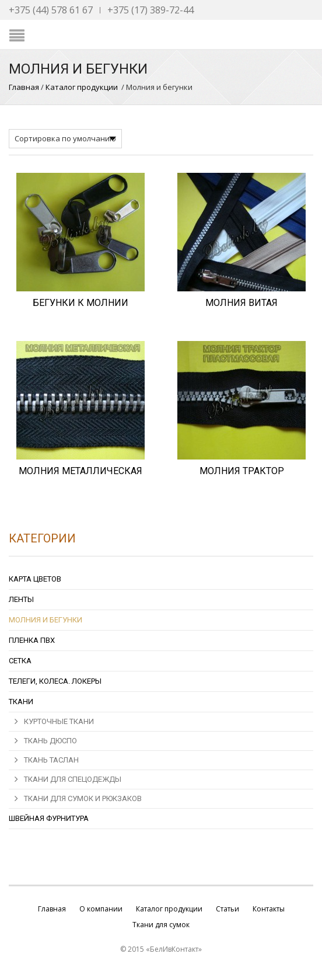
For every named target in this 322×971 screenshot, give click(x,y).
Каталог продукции (82, 87)
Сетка (20, 660)
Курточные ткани (59, 721)
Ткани (21, 701)
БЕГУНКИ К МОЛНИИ (80, 302)
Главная (24, 87)
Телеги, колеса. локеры (55, 681)
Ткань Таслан (51, 760)
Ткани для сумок (161, 925)
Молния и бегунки (45, 619)
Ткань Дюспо (50, 740)
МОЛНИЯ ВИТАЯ (241, 302)
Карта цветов (35, 579)
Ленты (21, 599)
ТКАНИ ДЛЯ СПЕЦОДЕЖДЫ (72, 779)
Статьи (227, 909)
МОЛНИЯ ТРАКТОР (242, 470)
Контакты (269, 909)
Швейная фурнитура (49, 818)
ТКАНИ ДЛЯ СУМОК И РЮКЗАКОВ (83, 798)
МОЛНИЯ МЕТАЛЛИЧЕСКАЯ (80, 470)
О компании (101, 909)
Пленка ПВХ (32, 640)
